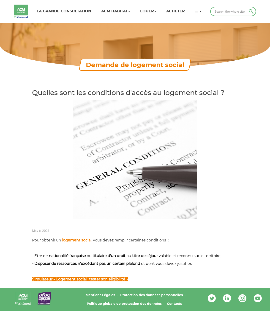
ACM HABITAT (115, 11)
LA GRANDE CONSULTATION (64, 11)
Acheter (175, 11)
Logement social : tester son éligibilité (90, 279)
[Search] (233, 11)
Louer (148, 11)
